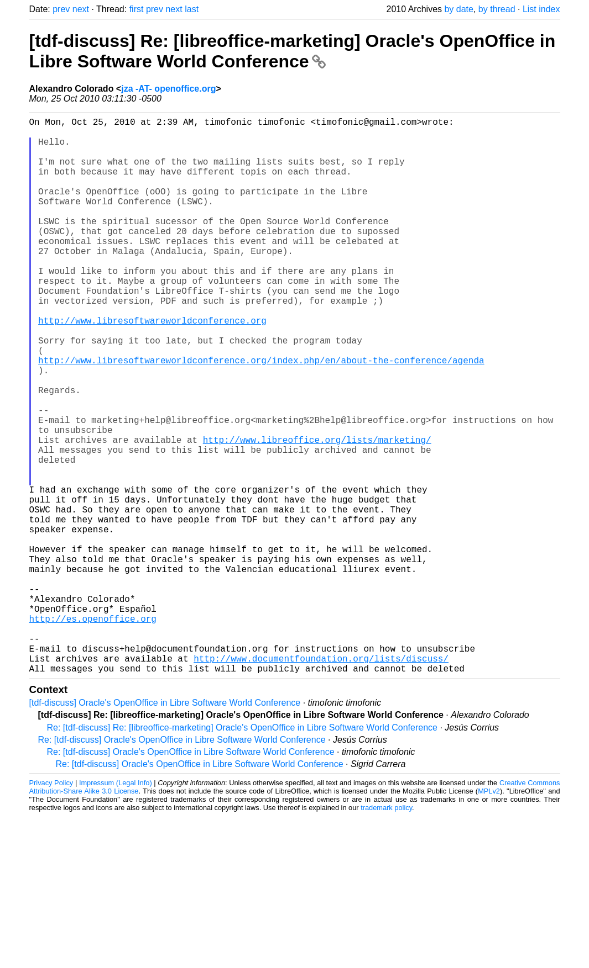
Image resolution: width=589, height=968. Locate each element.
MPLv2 (489, 915)
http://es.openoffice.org (93, 731)
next (80, 9)
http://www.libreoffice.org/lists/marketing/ (317, 512)
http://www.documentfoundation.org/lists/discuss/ (321, 780)
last (192, 9)
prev (61, 9)
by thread (496, 9)
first (136, 9)
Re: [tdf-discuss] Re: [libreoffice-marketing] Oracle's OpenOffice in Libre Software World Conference (242, 851)
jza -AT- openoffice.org (168, 88)
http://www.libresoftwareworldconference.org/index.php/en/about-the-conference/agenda (261, 415)
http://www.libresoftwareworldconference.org (152, 367)
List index (541, 9)
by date (458, 9)
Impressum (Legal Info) (115, 906)
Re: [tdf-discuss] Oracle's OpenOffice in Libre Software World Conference (182, 863)
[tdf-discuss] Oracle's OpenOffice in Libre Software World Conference (165, 826)
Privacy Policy (51, 906)
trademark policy (386, 931)
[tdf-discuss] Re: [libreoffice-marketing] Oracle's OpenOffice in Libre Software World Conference (292, 51)
